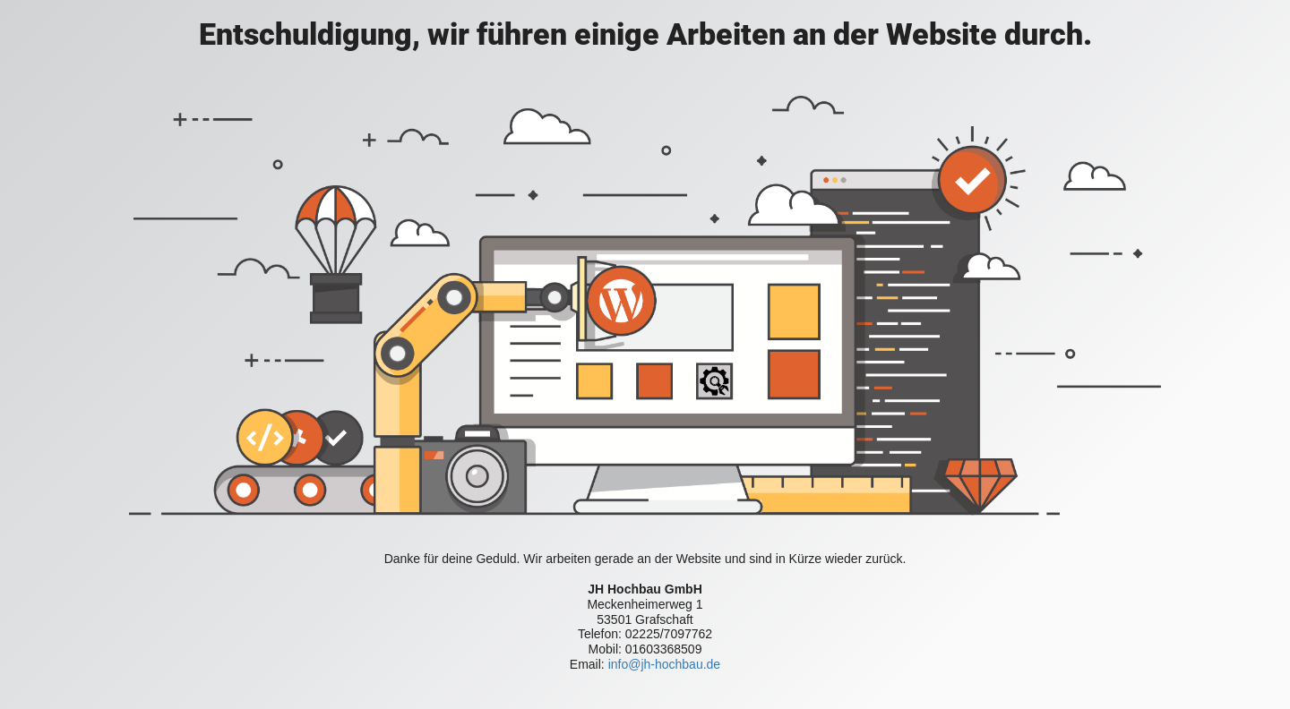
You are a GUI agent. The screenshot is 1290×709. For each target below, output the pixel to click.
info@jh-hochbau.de (664, 664)
